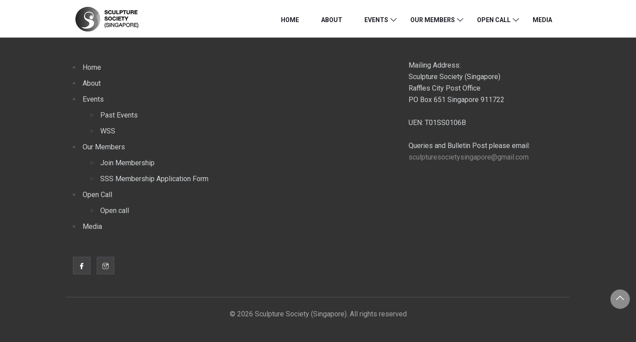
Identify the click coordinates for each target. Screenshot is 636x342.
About (331, 19)
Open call (114, 210)
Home (290, 19)
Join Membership (127, 163)
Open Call (494, 19)
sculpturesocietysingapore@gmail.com (469, 157)
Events (376, 19)
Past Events (119, 115)
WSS (107, 131)
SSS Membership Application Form (154, 179)
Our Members (432, 19)
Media (542, 19)
